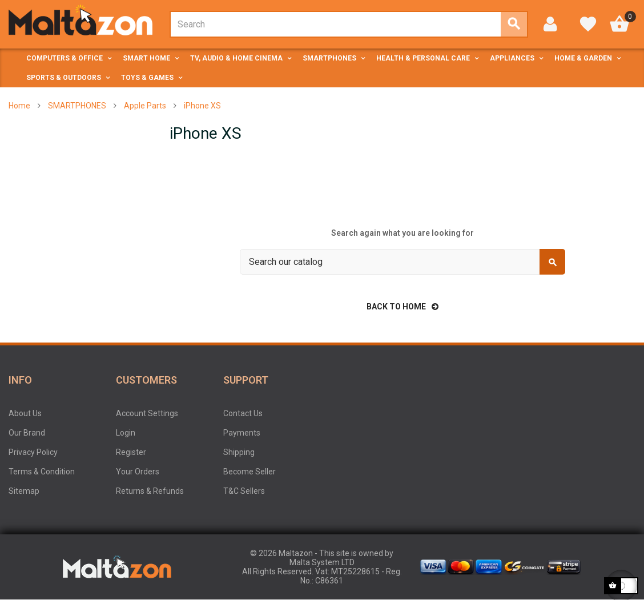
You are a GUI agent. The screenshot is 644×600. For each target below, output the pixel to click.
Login (125, 432)
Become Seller (249, 471)
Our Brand (27, 432)
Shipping (239, 452)
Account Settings (147, 413)
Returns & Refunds (150, 491)
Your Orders (137, 471)
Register (131, 452)
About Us (25, 413)
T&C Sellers (244, 491)
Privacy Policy (33, 452)
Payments (241, 432)
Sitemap (24, 491)
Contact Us (243, 413)
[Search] (402, 262)
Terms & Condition (42, 471)
